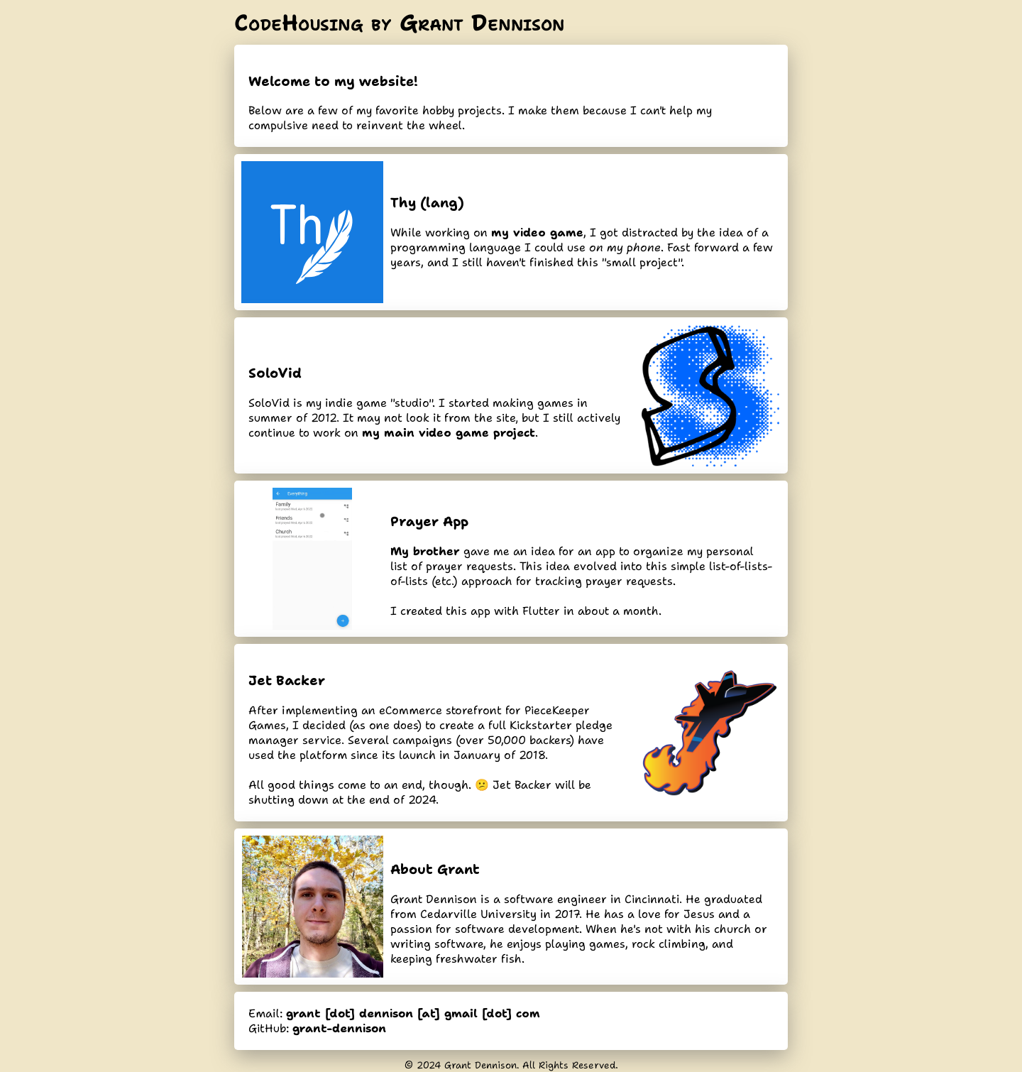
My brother (425, 551)
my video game (537, 232)
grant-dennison (339, 1028)
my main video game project (448, 432)
